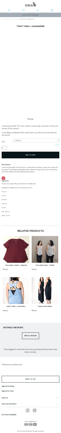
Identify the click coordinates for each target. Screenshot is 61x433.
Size (3, 142)
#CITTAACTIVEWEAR (9, 415)
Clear (57, 145)
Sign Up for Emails (8, 386)
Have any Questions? (9, 404)
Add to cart (30, 155)
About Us (5, 398)
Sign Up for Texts (8, 391)
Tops (13, 19)
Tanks (17, 19)
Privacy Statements (30, 421)
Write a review (30, 336)
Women (8, 19)
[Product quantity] (4, 147)
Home (3, 19)
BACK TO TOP (30, 379)
